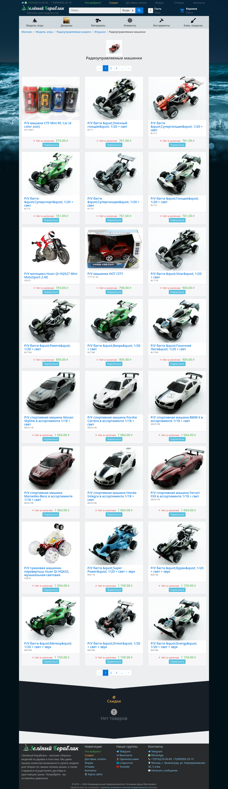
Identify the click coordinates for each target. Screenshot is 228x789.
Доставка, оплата (95, 759)
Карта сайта (93, 774)
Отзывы (89, 766)
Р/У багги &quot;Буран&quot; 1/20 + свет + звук (177, 570)
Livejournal (124, 763)
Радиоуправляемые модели (74, 32)
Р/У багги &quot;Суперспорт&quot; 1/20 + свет (48, 202)
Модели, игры (44, 32)
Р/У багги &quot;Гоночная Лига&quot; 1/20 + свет (171, 347)
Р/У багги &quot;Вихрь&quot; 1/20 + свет (113, 347)
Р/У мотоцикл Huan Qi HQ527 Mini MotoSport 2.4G (50, 275)
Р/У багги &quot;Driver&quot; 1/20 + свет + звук (113, 645)
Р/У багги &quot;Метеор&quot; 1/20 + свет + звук (48, 645)
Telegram (123, 751)
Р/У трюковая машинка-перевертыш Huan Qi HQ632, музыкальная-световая (46, 571)
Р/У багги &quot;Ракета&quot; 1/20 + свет (47, 347)
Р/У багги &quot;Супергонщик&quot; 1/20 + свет (177, 126)
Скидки (89, 755)
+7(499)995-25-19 (61, 2)
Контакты (90, 770)
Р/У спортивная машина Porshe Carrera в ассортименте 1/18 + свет (112, 420)
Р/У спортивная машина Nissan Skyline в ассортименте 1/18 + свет (48, 420)
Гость (157, 8)
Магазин (27, 32)
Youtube (123, 766)
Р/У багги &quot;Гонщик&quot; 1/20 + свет (175, 200)
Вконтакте (124, 755)
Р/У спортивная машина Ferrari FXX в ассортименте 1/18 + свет (175, 494)
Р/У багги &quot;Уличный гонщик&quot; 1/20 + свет (107, 125)
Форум (89, 763)
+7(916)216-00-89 (38, 2)
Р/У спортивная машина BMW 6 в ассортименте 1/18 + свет (177, 419)
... (122, 68)
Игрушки (99, 32)
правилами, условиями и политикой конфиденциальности (125, 787)
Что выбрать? (93, 751)
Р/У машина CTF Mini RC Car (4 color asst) (47, 125)
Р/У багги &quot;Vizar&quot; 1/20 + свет (176, 275)
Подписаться (51, 144)
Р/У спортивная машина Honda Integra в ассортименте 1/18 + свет (111, 496)
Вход (157, 12)
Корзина (191, 8)
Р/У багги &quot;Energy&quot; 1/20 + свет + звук (174, 645)
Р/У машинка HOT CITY (105, 274)
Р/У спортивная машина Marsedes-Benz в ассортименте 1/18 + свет (48, 496)
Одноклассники (127, 759)
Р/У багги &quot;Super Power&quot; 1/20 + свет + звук (111, 570)
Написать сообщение (164, 770)
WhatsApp (155, 755)
